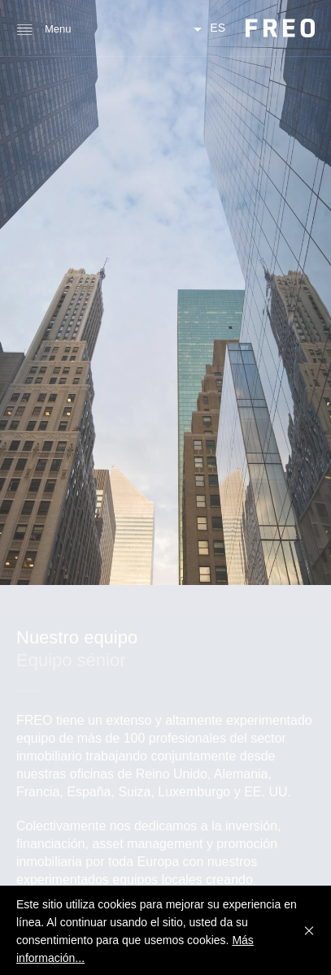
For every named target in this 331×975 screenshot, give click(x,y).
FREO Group (280, 28)
